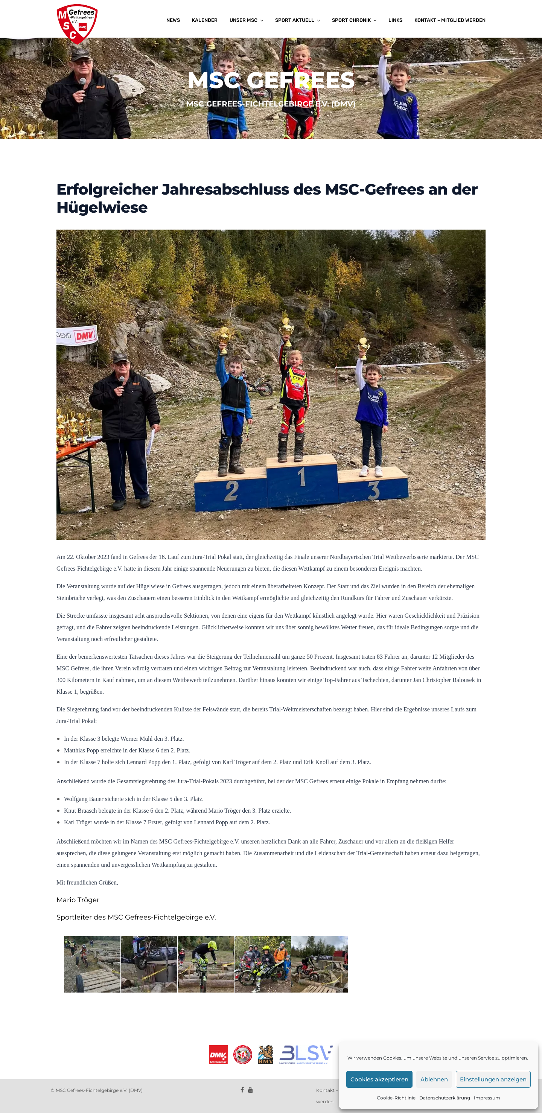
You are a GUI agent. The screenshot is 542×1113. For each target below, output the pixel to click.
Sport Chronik (351, 20)
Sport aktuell (294, 20)
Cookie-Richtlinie (396, 1098)
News (173, 20)
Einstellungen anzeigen (493, 1079)
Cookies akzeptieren (379, 1079)
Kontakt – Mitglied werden (450, 20)
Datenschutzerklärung (444, 1098)
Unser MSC (243, 20)
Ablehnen (434, 1079)
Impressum (487, 1098)
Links (395, 20)
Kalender (205, 20)
